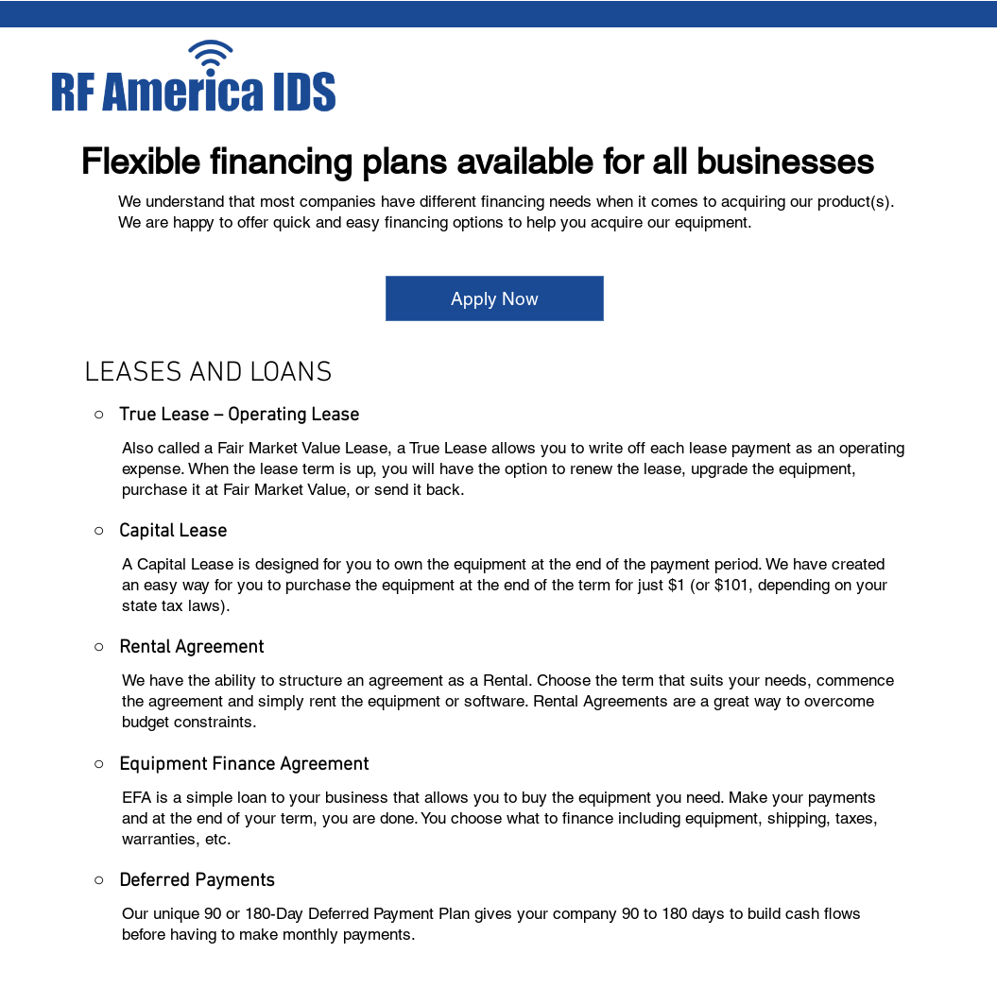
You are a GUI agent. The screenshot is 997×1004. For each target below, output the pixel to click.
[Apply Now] (495, 298)
